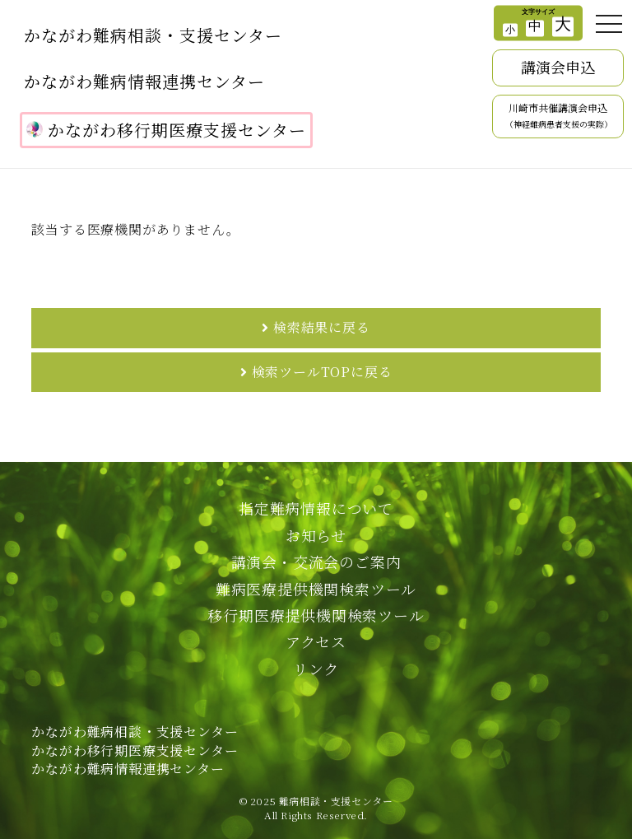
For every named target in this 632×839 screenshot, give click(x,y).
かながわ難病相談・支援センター (153, 35)
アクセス (316, 641)
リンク (316, 668)
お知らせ (316, 535)
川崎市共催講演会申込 (558, 116)
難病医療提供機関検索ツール (316, 588)
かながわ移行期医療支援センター (166, 130)
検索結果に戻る (321, 327)
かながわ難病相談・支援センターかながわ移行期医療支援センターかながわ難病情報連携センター (134, 750)
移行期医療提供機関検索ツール (315, 615)
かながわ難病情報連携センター (144, 81)
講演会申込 (558, 66)
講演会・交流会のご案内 (316, 561)
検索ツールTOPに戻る (322, 371)
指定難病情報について (316, 508)
